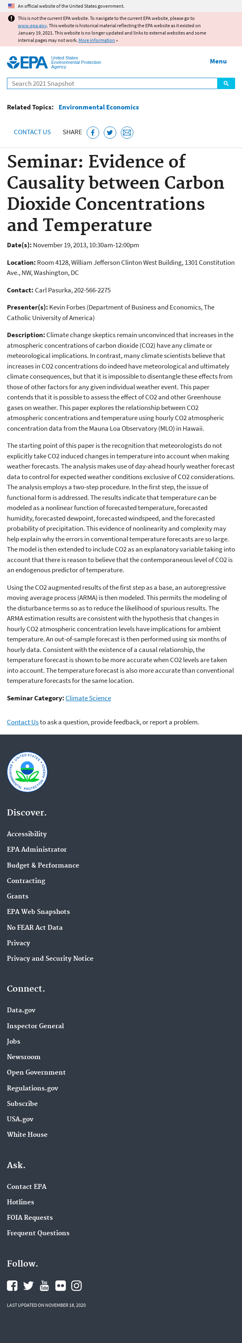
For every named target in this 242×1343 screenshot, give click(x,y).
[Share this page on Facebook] (93, 132)
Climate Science (88, 697)
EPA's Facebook (12, 1285)
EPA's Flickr (60, 1285)
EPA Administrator (37, 850)
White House (27, 1135)
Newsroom (24, 1057)
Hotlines (20, 1202)
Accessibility (27, 834)
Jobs (13, 1042)
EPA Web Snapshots (38, 912)
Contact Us (32, 131)
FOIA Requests (30, 1218)
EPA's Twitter (28, 1285)
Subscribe (22, 1104)
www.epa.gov (32, 25)
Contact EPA (26, 1187)
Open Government (36, 1073)
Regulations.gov (32, 1088)
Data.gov (21, 1010)
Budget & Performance (43, 866)
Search (226, 83)
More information (96, 40)
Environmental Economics (99, 107)
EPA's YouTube (44, 1285)
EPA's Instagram (76, 1285)
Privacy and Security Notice (50, 959)
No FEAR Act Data (35, 928)
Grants (17, 896)
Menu (218, 61)
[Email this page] (127, 132)
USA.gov (20, 1119)
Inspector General (35, 1026)
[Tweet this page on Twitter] (110, 132)
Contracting (26, 881)
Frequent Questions (38, 1233)
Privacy (18, 943)
